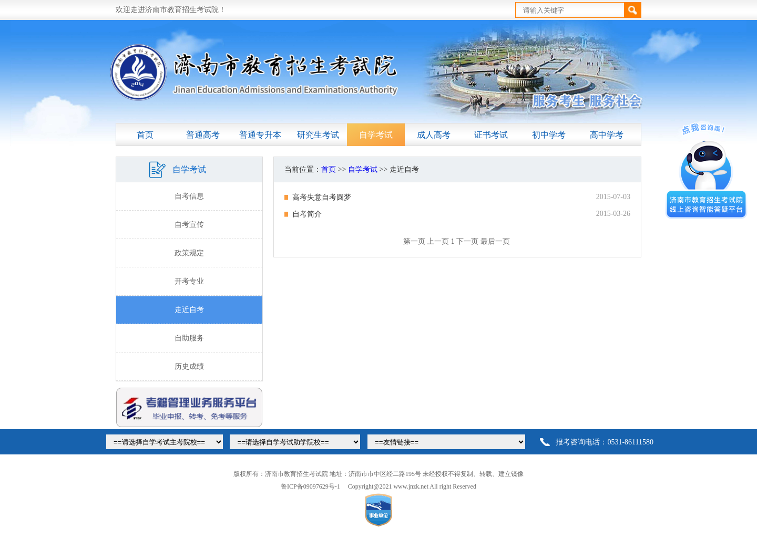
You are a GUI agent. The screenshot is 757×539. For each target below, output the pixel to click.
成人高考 (434, 134)
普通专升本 (260, 134)
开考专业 (189, 281)
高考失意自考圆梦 (321, 197)
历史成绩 (189, 366)
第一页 (414, 241)
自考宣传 (189, 225)
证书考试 (491, 134)
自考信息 (189, 196)
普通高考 (203, 134)
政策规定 (189, 253)
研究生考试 (318, 134)
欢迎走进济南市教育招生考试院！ (171, 10)
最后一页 (495, 241)
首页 (145, 134)
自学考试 (376, 134)
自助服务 (189, 338)
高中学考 (606, 134)
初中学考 (549, 134)
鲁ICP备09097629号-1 (310, 486)
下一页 (467, 241)
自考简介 (307, 214)
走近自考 (189, 310)
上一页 (438, 241)
